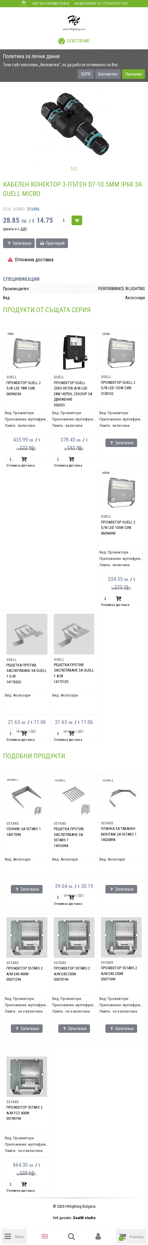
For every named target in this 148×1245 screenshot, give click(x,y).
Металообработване (51, 3)
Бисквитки (107, 74)
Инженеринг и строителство (101, 3)
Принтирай (52, 243)
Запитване (18, 243)
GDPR (86, 74)
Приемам (133, 74)
